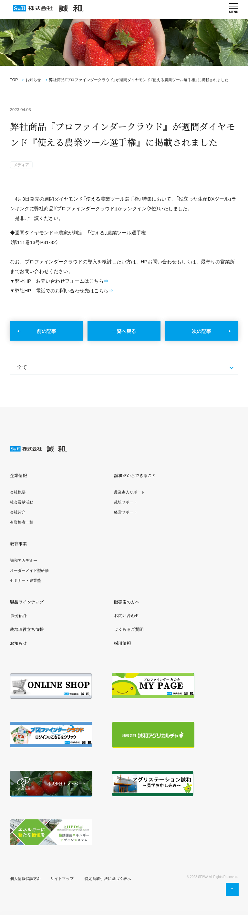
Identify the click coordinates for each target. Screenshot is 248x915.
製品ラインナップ (27, 602)
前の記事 (46, 331)
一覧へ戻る (124, 331)
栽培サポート (125, 502)
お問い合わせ (126, 615)
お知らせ (33, 80)
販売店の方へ (126, 602)
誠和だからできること (135, 475)
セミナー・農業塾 (25, 580)
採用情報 (122, 643)
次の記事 (201, 331)
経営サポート (125, 512)
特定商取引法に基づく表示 (108, 878)
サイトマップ (62, 878)
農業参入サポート (129, 492)
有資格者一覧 (21, 522)
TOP (14, 80)
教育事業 (18, 544)
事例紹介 (18, 615)
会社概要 (18, 492)
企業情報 (18, 475)
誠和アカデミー (23, 560)
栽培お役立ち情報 (27, 629)
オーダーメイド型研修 (29, 570)
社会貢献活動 (21, 502)
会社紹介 (18, 512)
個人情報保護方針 (25, 878)
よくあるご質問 (128, 629)
